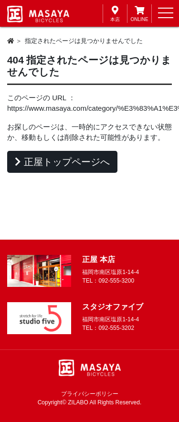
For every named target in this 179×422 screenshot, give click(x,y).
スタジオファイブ (112, 307)
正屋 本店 (98, 259)
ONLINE (139, 13)
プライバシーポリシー (89, 393)
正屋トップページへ (62, 162)
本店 (115, 13)
